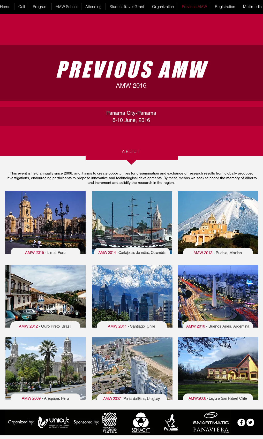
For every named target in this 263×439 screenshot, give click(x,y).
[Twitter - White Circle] (250, 422)
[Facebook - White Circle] (241, 422)
